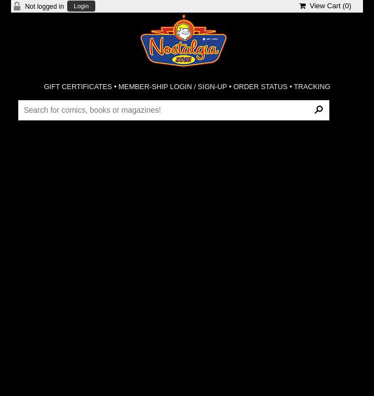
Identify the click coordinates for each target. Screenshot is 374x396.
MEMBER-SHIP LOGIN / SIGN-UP (172, 86)
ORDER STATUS (261, 86)
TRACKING (312, 86)
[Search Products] (174, 110)
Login (81, 6)
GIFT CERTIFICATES (78, 86)
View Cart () (325, 6)
